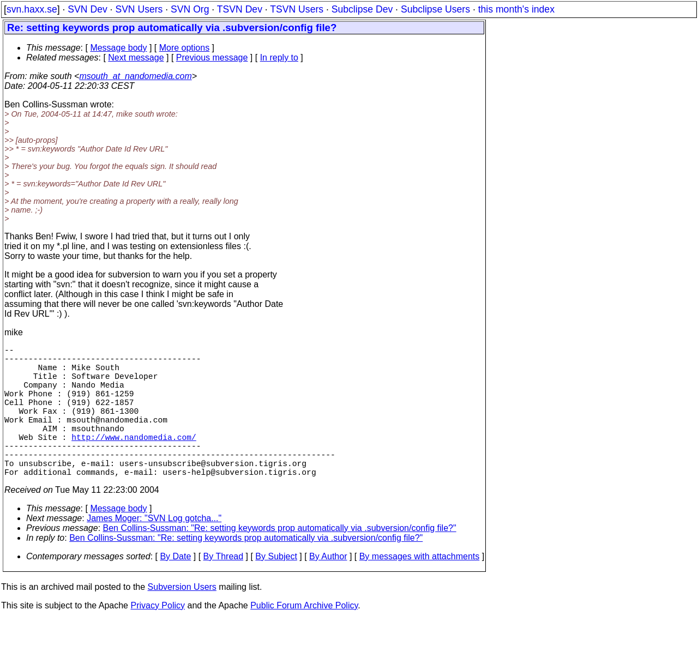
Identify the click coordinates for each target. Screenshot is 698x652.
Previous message (212, 57)
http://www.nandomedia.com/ (133, 460)
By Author (328, 589)
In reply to (279, 57)
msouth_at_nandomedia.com (135, 76)
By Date (175, 589)
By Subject (276, 589)
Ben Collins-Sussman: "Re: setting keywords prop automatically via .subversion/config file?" (279, 560)
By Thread (223, 589)
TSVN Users (296, 9)
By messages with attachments (419, 589)
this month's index (516, 9)
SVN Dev (87, 9)
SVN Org (190, 9)
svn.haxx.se (32, 9)
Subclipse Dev (362, 9)
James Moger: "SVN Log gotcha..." (154, 551)
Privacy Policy (157, 638)
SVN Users (139, 9)
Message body (118, 47)
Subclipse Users (435, 9)
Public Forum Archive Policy (304, 638)
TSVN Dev (239, 9)
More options (184, 47)
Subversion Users (182, 619)
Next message (136, 57)
